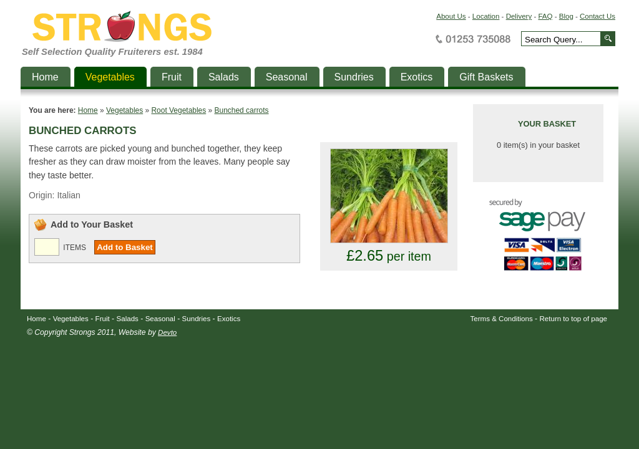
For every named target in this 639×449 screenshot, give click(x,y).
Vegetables (124, 110)
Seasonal (160, 318)
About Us (451, 16)
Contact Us (597, 16)
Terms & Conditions (502, 318)
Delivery (519, 16)
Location (486, 16)
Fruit (102, 318)
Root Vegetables (178, 110)
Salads (128, 318)
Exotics (228, 318)
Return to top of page (574, 318)
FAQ (545, 16)
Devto (167, 332)
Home (88, 110)
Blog (566, 16)
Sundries (196, 318)
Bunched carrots (242, 110)
